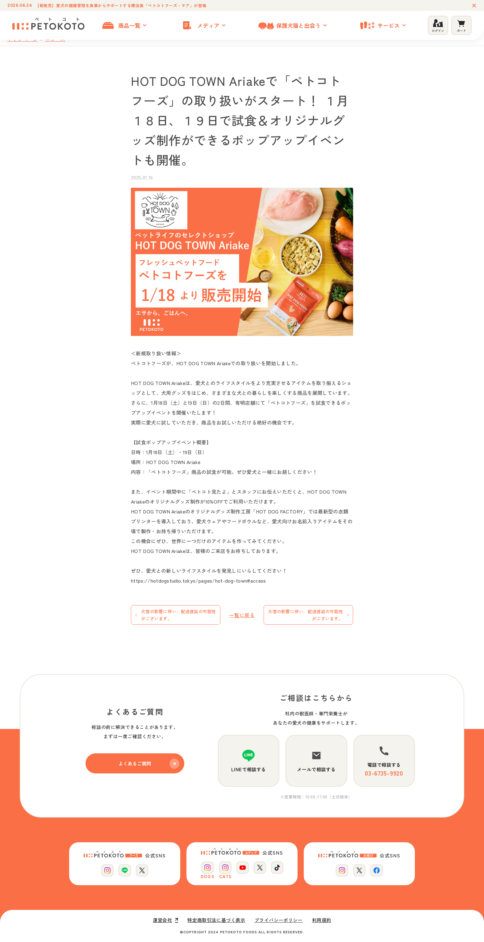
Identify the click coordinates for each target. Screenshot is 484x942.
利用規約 (321, 920)
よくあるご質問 (149, 764)
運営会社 (165, 920)
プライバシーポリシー (279, 920)
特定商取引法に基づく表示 (216, 920)
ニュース (55, 39)
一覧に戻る (242, 615)
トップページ (22, 39)
